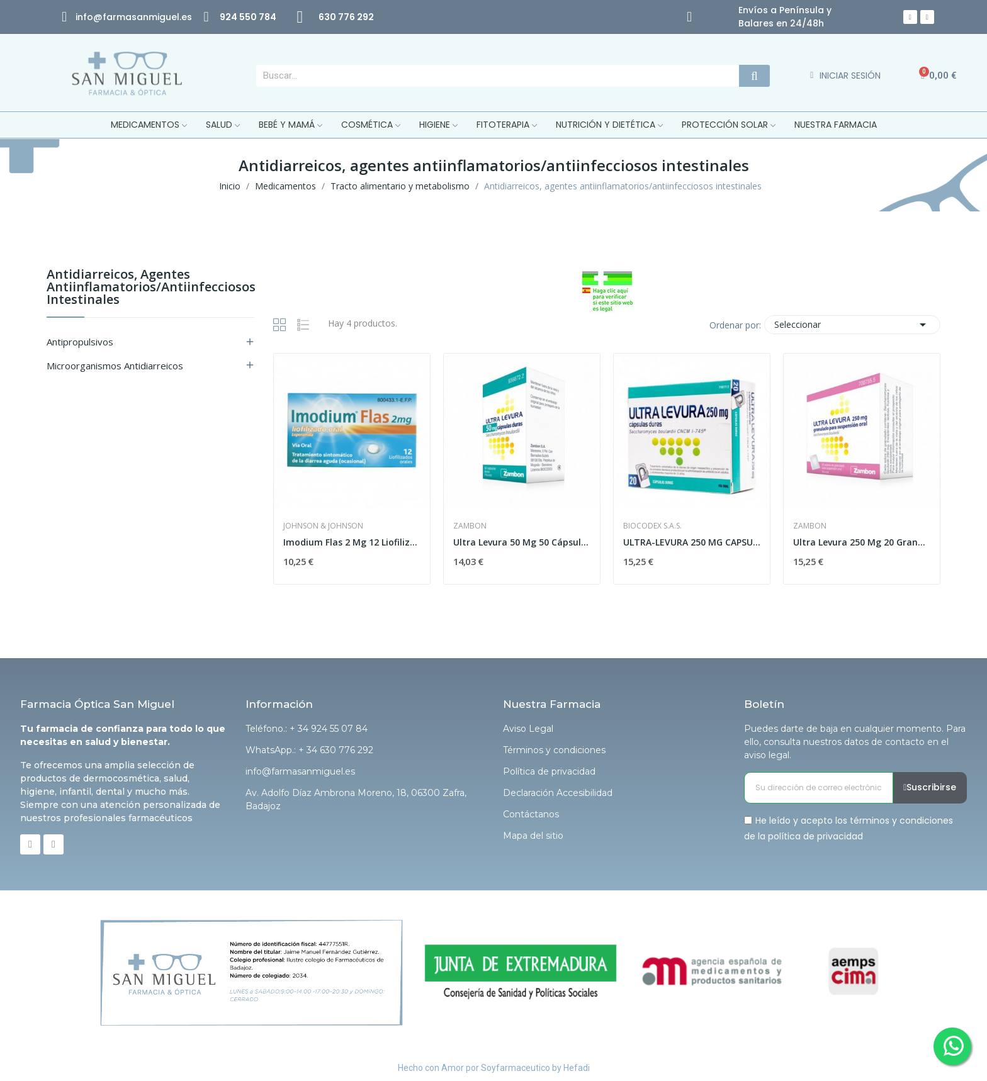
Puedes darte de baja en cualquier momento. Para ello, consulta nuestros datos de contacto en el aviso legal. (855, 742)
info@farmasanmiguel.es (300, 771)
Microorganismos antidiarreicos (115, 365)
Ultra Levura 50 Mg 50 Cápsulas (521, 542)
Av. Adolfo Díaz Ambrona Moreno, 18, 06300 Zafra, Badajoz (355, 799)
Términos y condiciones (554, 750)
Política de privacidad (549, 771)
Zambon (470, 526)
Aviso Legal (528, 728)
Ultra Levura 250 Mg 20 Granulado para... (861, 542)
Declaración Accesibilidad (557, 792)
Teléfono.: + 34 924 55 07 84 (306, 728)
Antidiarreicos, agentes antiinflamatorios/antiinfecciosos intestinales (150, 288)
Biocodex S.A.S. (652, 526)
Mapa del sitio (533, 835)
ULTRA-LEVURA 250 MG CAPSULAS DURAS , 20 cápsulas (691, 542)
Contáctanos (531, 814)
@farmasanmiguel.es (142, 17)
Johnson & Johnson (323, 526)
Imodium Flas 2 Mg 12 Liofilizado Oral (351, 542)
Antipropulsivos (80, 341)
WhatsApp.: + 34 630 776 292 (309, 750)
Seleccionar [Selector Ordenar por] (852, 324)
